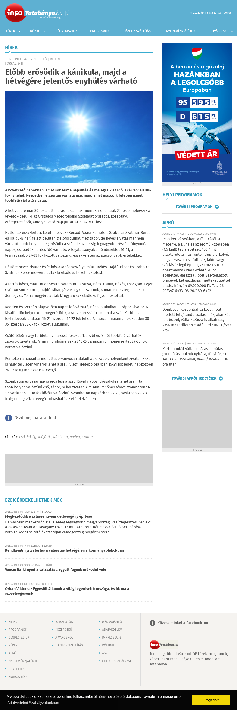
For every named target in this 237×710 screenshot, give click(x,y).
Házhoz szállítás (137, 31)
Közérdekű (63, 629)
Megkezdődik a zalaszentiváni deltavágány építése (48, 516)
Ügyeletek (17, 669)
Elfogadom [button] (211, 700)
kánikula (60, 437)
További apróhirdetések (194, 378)
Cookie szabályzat (116, 661)
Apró (12, 653)
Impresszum (111, 637)
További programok (194, 207)
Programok (99, 31)
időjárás (44, 437)
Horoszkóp (18, 676)
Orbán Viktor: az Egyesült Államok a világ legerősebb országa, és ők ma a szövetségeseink (67, 591)
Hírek (10, 31)
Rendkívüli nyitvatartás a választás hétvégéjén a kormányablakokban (64, 550)
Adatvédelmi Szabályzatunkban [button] (33, 703)
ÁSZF (105, 653)
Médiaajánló (112, 621)
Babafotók (64, 621)
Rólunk (108, 645)
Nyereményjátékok (181, 31)
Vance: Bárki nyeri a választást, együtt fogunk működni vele (55, 570)
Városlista (67, 13)
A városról (64, 637)
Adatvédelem (112, 629)
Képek (34, 31)
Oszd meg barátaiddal (35, 418)
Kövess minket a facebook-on (182, 623)
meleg (75, 437)
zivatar (87, 437)
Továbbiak (218, 31)
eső (22, 437)
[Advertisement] (79, 468)
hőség (31, 437)
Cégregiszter (66, 31)
